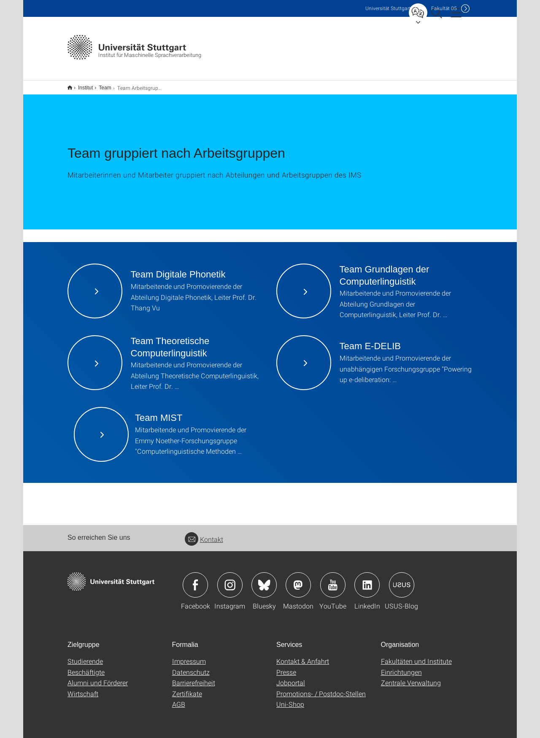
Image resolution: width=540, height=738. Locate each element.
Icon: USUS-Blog (401, 579)
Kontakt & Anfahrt (302, 655)
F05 (444, 8)
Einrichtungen (401, 666)
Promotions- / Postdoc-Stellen (321, 688)
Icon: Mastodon (298, 579)
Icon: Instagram (230, 579)
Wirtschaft (83, 688)
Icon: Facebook (195, 579)
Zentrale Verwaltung (411, 677)
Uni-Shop (290, 698)
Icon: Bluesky (264, 579)
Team (100, 85)
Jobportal (290, 677)
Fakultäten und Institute (416, 655)
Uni (388, 8)
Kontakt (204, 533)
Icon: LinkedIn (367, 579)
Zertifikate (187, 688)
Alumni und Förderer (98, 677)
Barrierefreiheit (193, 677)
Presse (286, 666)
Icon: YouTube (333, 579)
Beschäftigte (86, 666)
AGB (178, 698)
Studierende (85, 655)
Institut (80, 85)
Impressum (189, 655)
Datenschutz (191, 666)
